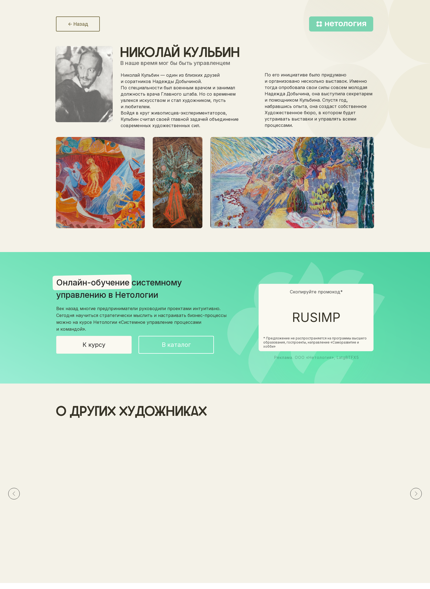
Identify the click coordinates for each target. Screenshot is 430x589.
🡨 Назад (78, 24)
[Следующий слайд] (416, 494)
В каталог (176, 344)
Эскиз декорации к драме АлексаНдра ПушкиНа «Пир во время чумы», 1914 (212, 518)
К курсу (94, 344)
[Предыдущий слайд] (14, 494)
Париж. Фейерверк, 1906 (314, 512)
